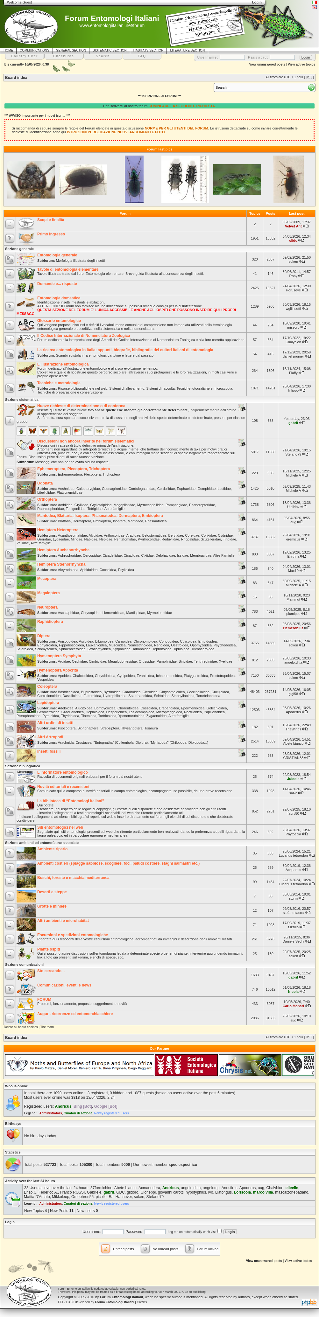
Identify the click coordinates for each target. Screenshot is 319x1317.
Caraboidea (132, 692)
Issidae (182, 555)
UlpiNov (293, 507)
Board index (16, 77)
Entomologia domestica (58, 298)
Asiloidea (86, 641)
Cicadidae (131, 555)
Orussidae (147, 661)
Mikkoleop (60, 1197)
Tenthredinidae (205, 661)
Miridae (76, 539)
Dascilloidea (72, 696)
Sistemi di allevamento (126, 388)
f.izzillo (293, 927)
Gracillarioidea (72, 712)
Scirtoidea (161, 696)
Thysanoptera (131, 728)
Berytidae (175, 535)
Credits (142, 1302)
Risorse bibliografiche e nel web (82, 388)
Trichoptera (111, 474)
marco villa (263, 1192)
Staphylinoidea (182, 696)
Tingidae (229, 539)
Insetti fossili (48, 751)
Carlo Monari (293, 1006)
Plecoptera (92, 474)
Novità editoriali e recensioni (63, 786)
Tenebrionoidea (208, 696)
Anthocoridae (114, 535)
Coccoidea (108, 570)
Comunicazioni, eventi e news (64, 985)
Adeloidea (66, 708)
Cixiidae (147, 555)
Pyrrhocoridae (149, 539)
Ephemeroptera (70, 474)
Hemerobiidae (113, 613)
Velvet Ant (293, 226)
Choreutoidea (127, 708)
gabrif (293, 423)
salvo (293, 793)
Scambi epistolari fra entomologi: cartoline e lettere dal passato (104, 355)
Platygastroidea (196, 676)
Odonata (45, 483)
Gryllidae (81, 505)
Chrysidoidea (105, 676)
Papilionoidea (214, 712)
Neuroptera (47, 607)
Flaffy (293, 373)
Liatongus (223, 1192)
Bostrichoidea (68, 692)
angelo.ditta (293, 662)
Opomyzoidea (201, 645)
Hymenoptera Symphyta (59, 656)
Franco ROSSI (72, 1192)
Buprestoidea (91, 692)
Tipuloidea (181, 649)
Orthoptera (47, 499)
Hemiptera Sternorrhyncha (61, 564)
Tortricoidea (107, 716)
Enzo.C (30, 1192)
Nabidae (90, 539)
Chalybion (293, 342)
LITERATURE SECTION (187, 50)
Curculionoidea (48, 696)
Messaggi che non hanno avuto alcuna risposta (72, 462)
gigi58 (293, 694)
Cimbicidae (97, 661)
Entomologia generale (57, 255)
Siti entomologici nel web (60, 827)
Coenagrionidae (114, 489)
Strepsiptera (109, 728)
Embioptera (102, 521)
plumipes (293, 614)
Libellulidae (46, 492)
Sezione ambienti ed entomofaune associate (42, 843)
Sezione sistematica (22, 399)
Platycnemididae (69, 492)
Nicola (293, 991)
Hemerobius (293, 628)
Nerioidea (161, 645)
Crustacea (83, 742)
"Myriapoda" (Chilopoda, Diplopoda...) (179, 742)
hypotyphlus (196, 1192)
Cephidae (79, 661)
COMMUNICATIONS (34, 50)
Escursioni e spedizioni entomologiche (72, 935)
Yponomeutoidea (131, 716)
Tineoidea (88, 716)
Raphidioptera (50, 621)
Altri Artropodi (50, 737)
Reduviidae (170, 539)
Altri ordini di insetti (55, 723)
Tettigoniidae (76, 509)
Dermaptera (82, 521)
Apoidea (64, 676)
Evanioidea (145, 676)
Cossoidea (148, 708)
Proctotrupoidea (222, 676)
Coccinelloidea (198, 692)
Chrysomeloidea (172, 692)
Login (10, 1222)
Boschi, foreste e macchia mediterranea (73, 877)
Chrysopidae (91, 613)
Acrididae (65, 505)
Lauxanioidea (96, 645)
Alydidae (95, 535)
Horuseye (293, 290)
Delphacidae (165, 555)
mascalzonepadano (291, 1192)
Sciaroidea (25, 649)
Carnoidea (123, 641)
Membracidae (200, 555)
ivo (210, 1192)
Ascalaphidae (68, 613)
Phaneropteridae (202, 505)
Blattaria (64, 521)
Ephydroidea (47, 645)
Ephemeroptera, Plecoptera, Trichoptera (73, 469)
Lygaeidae (61, 539)
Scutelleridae (211, 539)
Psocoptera (67, 728)
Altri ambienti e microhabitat (63, 920)
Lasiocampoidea (141, 712)
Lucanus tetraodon (293, 855)
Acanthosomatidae (72, 535)
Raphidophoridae (50, 509)
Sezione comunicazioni (24, 964)
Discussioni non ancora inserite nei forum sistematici (85, 441)
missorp (293, 327)
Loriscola (242, 1192)
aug (293, 522)
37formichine (101, 1188)
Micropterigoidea (169, 712)
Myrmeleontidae (159, 613)
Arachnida (66, 742)
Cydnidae (225, 535)
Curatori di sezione (78, 1113)
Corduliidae (166, 489)
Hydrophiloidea (114, 696)
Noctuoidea (193, 712)
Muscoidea (117, 645)
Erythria (293, 556)
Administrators (50, 1113)
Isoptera (119, 521)
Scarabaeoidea (140, 696)
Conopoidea (168, 641)
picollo (101, 1197)
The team (47, 1027)
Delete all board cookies (21, 1027)
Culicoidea (188, 641)
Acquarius (293, 870)
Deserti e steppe (52, 892)
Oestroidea (179, 645)
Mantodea (135, 521)
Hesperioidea (116, 712)
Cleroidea (150, 692)
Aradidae (133, 535)
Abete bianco (293, 743)
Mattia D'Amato (37, 1197)
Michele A (293, 475)
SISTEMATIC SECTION (110, 50)
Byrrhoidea (112, 692)
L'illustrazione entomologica (63, 364)
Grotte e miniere (52, 906)
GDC (120, 1192)
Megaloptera (48, 593)
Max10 (293, 571)
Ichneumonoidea (169, 676)
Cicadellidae (112, 555)
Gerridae (44, 539)
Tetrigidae (95, 509)
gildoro (132, 1192)
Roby (293, 276)
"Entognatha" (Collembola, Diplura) (121, 742)
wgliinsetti (293, 308)
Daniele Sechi (293, 941)
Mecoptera (46, 578)
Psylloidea (126, 570)
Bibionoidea (104, 641)
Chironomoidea (145, 641)
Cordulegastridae (142, 489)
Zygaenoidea (156, 716)
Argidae (64, 661)
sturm (293, 898)
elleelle (292, 1188)
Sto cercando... (51, 971)
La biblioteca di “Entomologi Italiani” (70, 801)
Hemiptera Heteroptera (57, 530)
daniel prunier (293, 356)
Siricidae (185, 661)
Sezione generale (19, 249)
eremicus (293, 539)
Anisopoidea (67, 641)
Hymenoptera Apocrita (57, 670)
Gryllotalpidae (100, 505)
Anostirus (229, 1188)
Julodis (293, 779)
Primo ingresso (51, 234)
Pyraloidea (50, 716)
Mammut (293, 599)
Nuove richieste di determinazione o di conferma (81, 406)
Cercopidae (92, 555)
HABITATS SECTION (148, 50)
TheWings (293, 729)
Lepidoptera (48, 702)
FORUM (44, 999)
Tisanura (151, 728)
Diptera (43, 636)
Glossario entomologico (59, 320)
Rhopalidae (190, 539)
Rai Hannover (120, 1197)
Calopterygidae (88, 489)
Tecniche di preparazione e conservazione (70, 392)
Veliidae (23, 543)
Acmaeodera (149, 1188)
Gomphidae (206, 489)
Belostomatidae (154, 535)
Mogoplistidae (124, 505)
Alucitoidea (83, 708)
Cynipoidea (126, 676)
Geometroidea (48, 712)
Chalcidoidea (83, 676)
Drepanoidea (169, 708)
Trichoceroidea (202, 649)
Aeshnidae (66, 489)
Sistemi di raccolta (160, 388)
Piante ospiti (48, 949)
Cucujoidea (220, 692)
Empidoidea (207, 641)
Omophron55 (82, 1197)
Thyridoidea (70, 716)
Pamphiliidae (167, 661)
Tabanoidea (141, 649)
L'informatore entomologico (62, 772)
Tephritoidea (162, 649)
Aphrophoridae (69, 555)
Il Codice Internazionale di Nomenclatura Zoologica (83, 335)
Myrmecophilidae (150, 505)
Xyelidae (225, 661)
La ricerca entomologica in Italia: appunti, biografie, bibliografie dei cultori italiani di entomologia (125, 350)
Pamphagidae (176, 505)
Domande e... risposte (57, 284)
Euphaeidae (186, 489)
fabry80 (293, 813)
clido (293, 240)
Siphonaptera (88, 728)
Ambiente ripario (52, 849)
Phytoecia (293, 834)
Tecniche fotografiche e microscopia (204, 388)
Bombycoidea (105, 708)
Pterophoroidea (28, 716)
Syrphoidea (122, 649)
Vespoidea (45, 679)
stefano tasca (293, 913)
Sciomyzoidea (46, 649)
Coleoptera (47, 686)
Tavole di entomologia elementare (68, 269)
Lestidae (224, 489)
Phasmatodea (156, 521)
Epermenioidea (192, 708)
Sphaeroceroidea (72, 649)
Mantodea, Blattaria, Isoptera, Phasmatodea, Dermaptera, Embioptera (100, 515)
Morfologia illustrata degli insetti (80, 260)
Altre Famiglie (223, 555)
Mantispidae (135, 613)
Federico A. (48, 1192)
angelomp (211, 1188)
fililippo (293, 390)
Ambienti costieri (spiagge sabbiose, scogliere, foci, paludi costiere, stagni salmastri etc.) (118, 863)
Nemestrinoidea (140, 645)
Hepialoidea (95, 712)
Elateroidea (92, 696)
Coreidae (192, 535)
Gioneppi (148, 1192)
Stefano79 (293, 454)
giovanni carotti (171, 1192)
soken (293, 261)
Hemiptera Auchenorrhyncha (63, 550)
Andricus (63, 1106)
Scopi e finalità (50, 220)
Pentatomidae (125, 539)
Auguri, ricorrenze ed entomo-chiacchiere (75, 1014)
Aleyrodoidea (68, 570)
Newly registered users (111, 1113)
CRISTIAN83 (293, 758)
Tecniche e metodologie (59, 383)
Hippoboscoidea (71, 645)
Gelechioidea (217, 708)
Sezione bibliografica (22, 766)
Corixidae (208, 535)
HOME (8, 50)
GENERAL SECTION (71, 50)
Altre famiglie (114, 509)
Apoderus (293, 712)
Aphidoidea (89, 570)
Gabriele (94, 1192)
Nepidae (105, 539)
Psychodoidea (225, 645)
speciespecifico (183, 1164)
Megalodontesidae (122, 661)
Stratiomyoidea (99, 649)
